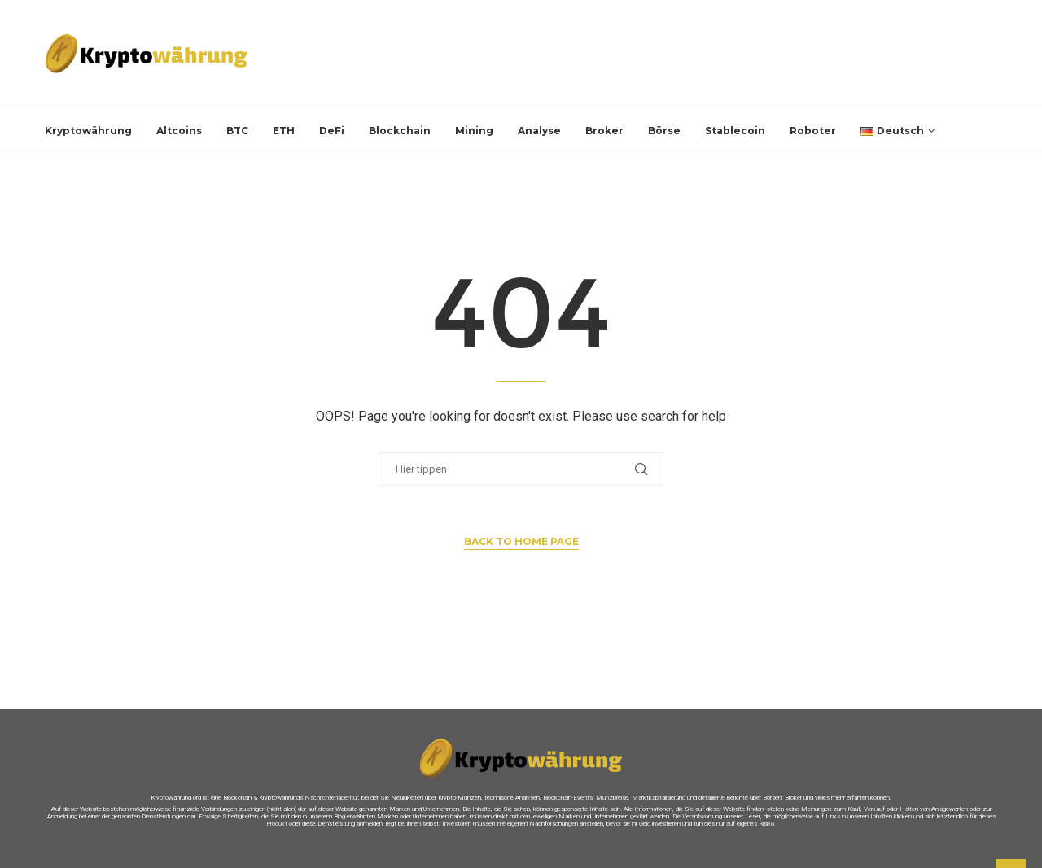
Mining (474, 130)
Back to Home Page (521, 541)
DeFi (331, 130)
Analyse (539, 130)
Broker (604, 130)
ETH (284, 130)
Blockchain (400, 130)
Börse (664, 130)
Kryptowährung (88, 130)
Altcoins (179, 130)
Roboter (813, 130)
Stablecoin (735, 130)
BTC (237, 130)
